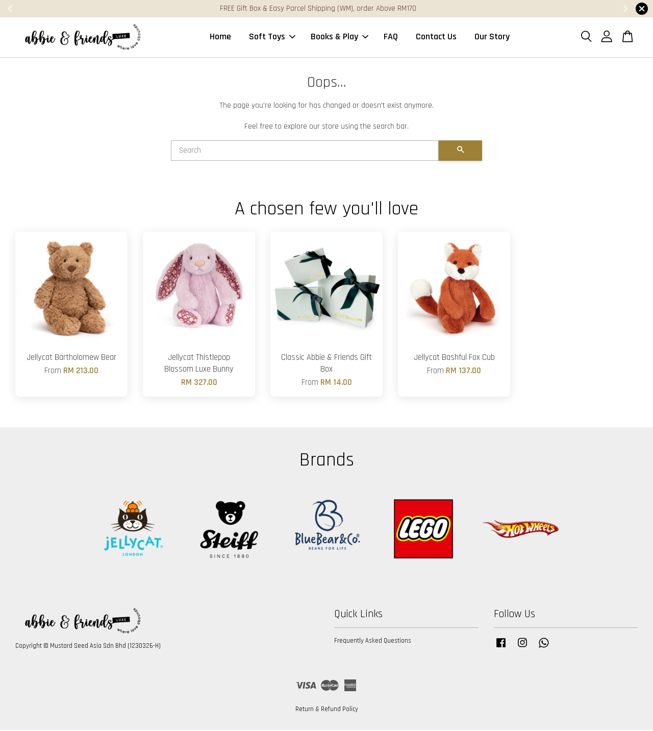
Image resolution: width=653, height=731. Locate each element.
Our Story (492, 37)
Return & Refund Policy (326, 710)
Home (220, 37)
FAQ (391, 37)
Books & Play (339, 37)
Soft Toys (272, 37)
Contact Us (436, 37)
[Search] (305, 151)
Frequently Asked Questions (372, 642)
